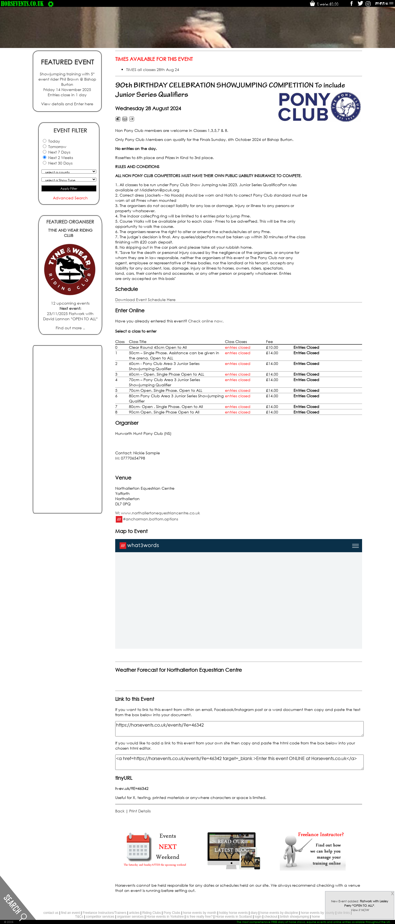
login (258, 917)
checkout (270, 917)
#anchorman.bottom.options (150, 518)
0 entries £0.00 (323, 4)
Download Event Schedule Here (145, 299)
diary (254, 913)
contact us (50, 913)
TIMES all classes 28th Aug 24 (152, 69)
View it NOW (360, 910)
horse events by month (199, 913)
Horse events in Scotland (233, 917)
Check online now (205, 321)
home (316, 917)
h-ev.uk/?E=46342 (131, 788)
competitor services (100, 917)
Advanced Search (70, 197)
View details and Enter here (67, 103)
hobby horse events (233, 913)
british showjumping (294, 917)
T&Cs (79, 917)
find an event (70, 913)
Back (120, 811)
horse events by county (317, 913)
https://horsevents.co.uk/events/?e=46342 (239, 728)
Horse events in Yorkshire (165, 917)
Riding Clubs (151, 913)
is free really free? (200, 917)
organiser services (130, 917)
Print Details (140, 811)
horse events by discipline (279, 913)
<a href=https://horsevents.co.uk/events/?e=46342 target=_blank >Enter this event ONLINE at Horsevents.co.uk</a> (239, 762)
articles (134, 913)
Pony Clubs (171, 913)
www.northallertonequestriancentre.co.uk (160, 512)
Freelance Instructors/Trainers (104, 913)
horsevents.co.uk (22, 3)
